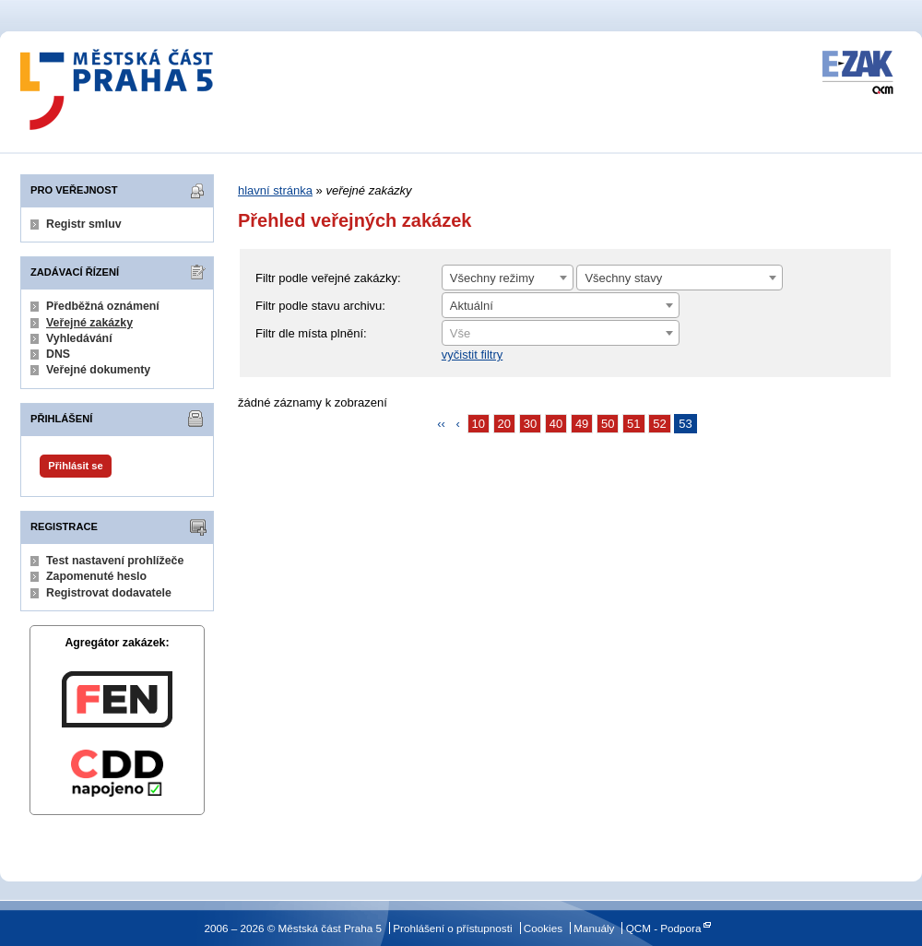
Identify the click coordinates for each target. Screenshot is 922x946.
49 (581, 424)
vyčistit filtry (472, 354)
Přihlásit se (75, 465)
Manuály (593, 928)
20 (504, 424)
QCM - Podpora (664, 928)
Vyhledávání (79, 338)
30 (530, 424)
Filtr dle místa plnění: (311, 333)
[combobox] (507, 277)
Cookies (543, 928)
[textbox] (561, 334)
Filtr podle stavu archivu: (320, 306)
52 (659, 424)
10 (478, 424)
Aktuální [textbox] (471, 306)
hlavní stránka (275, 190)
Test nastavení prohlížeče (114, 560)
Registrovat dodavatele (108, 592)
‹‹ (441, 424)
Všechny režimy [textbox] (492, 278)
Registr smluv (84, 224)
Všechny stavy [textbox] (623, 278)
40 (556, 424)
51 (633, 424)
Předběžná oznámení (103, 306)
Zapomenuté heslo (96, 576)
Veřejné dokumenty (98, 369)
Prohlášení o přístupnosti (452, 928)
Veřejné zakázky (89, 322)
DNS (58, 354)
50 (607, 424)
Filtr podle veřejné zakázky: (328, 278)
